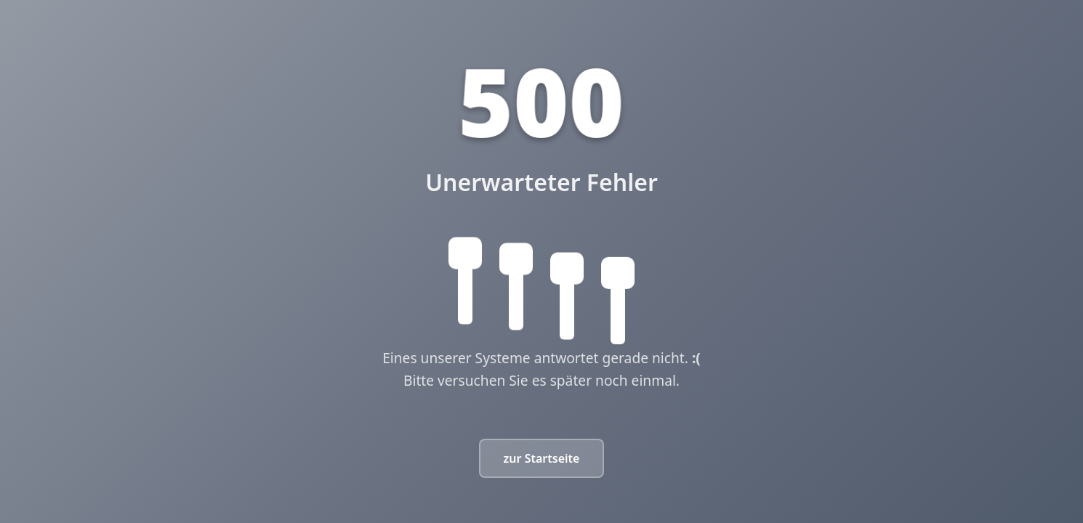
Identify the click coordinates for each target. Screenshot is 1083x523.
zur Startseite (542, 458)
